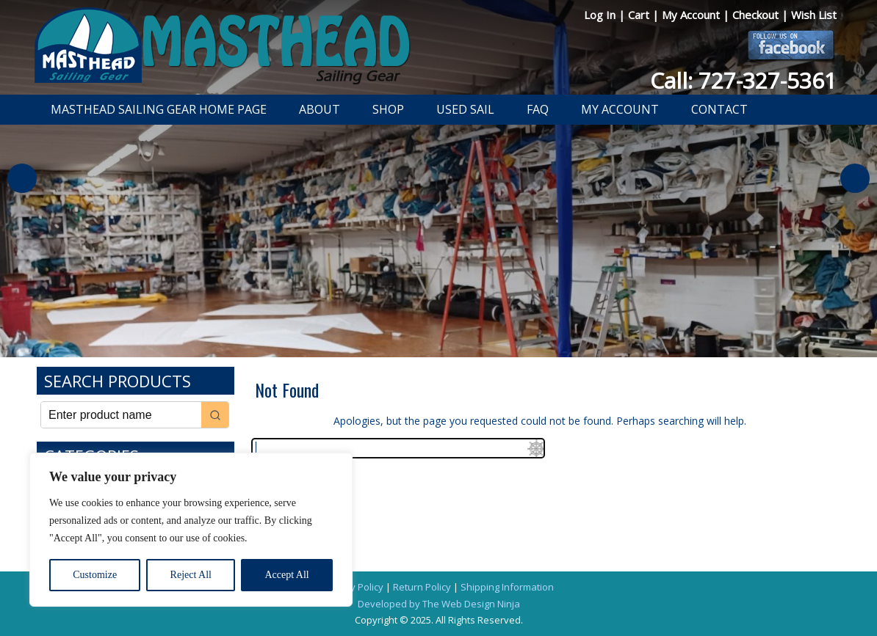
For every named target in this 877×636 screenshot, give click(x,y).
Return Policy (422, 586)
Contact (719, 109)
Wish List (814, 14)
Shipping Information (507, 586)
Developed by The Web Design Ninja (439, 603)
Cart (640, 14)
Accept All (286, 574)
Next (855, 178)
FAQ (538, 109)
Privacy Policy (353, 586)
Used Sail (465, 109)
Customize (95, 574)
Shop (388, 109)
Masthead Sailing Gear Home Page (159, 109)
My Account (692, 14)
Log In (601, 14)
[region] (191, 530)
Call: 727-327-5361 (743, 80)
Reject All (191, 574)
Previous (22, 178)
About (319, 109)
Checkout (757, 14)
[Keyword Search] (121, 415)
